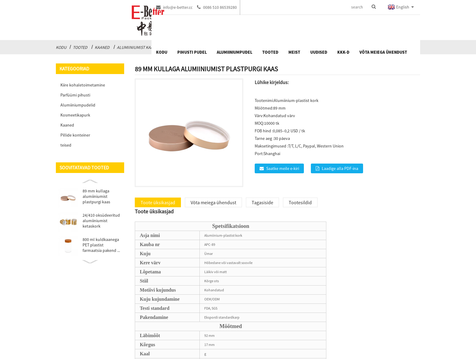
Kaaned (102, 47)
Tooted (80, 47)
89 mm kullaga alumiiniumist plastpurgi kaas (96, 196)
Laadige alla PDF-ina (340, 168)
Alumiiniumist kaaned (139, 47)
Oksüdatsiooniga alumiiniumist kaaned (207, 47)
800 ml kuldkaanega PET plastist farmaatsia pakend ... (101, 245)
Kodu (61, 47)
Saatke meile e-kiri (282, 168)
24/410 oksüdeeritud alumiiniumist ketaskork (101, 220)
